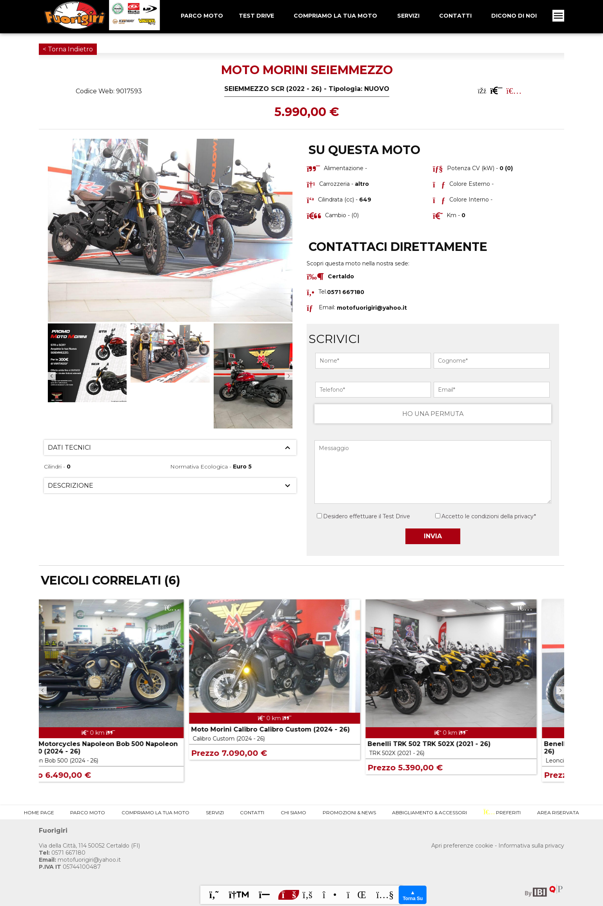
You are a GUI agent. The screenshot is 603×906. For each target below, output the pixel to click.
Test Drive (256, 15)
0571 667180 (62, 852)
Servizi (408, 15)
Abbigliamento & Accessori (429, 812)
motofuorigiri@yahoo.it (372, 307)
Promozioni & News (349, 812)
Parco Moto (87, 812)
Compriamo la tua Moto (335, 15)
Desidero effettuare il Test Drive (363, 516)
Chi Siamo (293, 812)
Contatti (455, 15)
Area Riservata (558, 812)
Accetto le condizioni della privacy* (488, 516)
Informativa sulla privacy (531, 845)
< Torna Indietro (68, 49)
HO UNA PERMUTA (432, 414)
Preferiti (502, 812)
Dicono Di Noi (514, 15)
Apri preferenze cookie (462, 845)
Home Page (39, 812)
